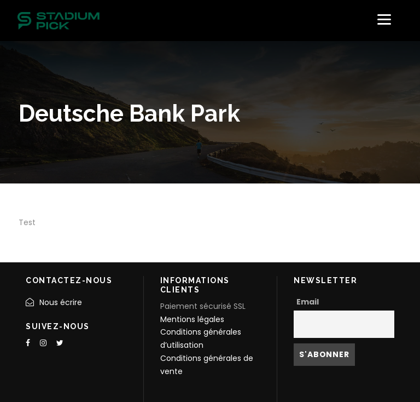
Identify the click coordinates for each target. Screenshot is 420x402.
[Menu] (384, 19)
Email (307, 301)
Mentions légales (192, 319)
